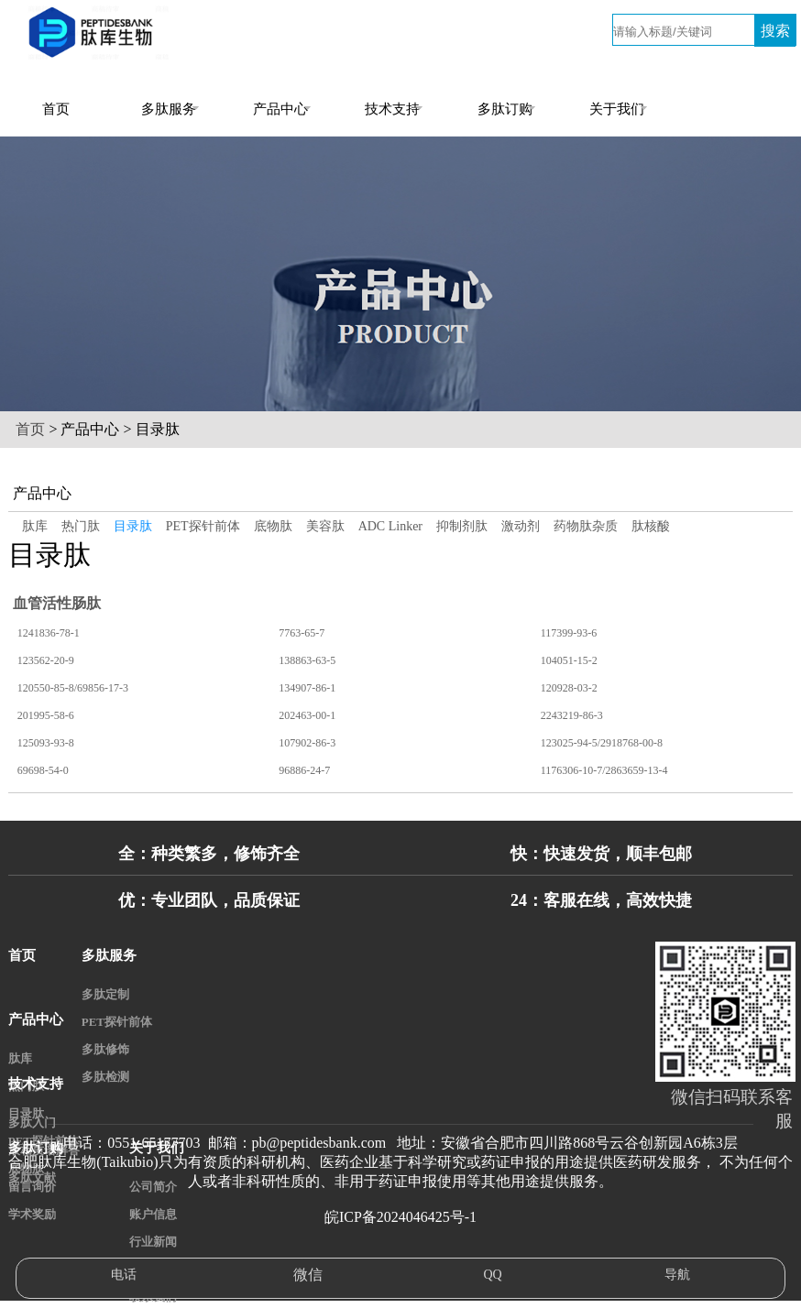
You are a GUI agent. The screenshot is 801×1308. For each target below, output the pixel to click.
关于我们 (616, 109)
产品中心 (280, 109)
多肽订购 (504, 109)
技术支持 (392, 109)
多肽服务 (168, 109)
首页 (56, 109)
